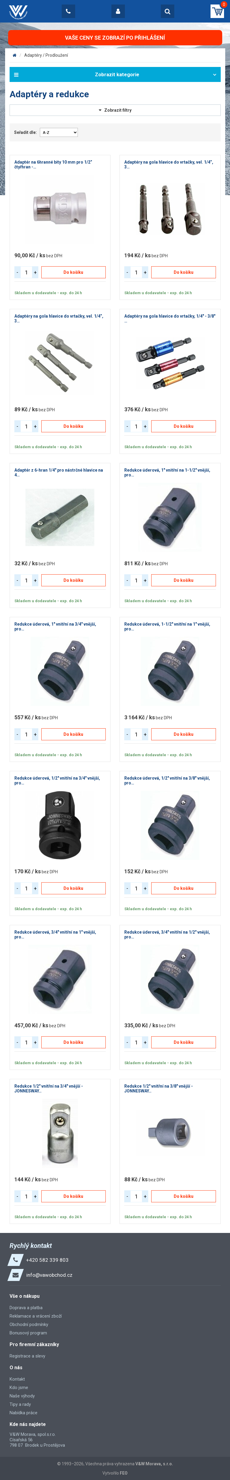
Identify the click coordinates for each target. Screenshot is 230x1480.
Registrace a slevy (27, 1356)
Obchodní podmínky (29, 1324)
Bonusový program (28, 1333)
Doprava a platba (26, 1307)
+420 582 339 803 (47, 1260)
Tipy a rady (20, 1404)
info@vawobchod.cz (49, 1275)
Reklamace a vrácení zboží (36, 1316)
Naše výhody (22, 1396)
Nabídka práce (23, 1412)
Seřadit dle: (25, 132)
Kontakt (17, 1379)
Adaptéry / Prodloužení (46, 55)
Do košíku (73, 272)
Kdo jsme (19, 1387)
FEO (124, 1473)
